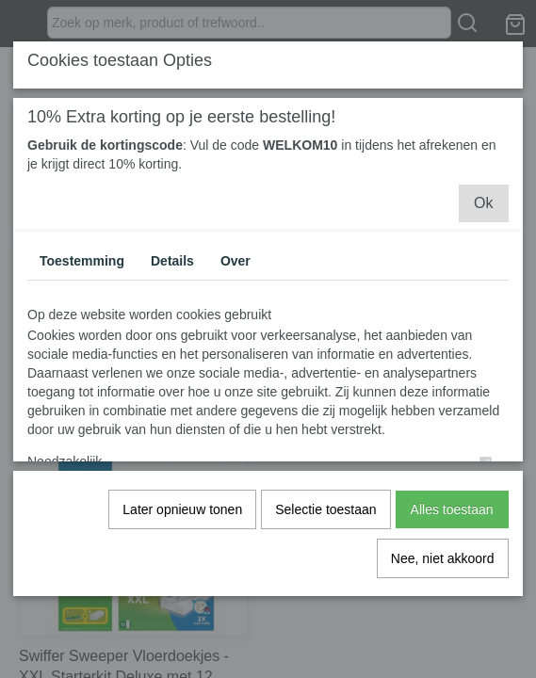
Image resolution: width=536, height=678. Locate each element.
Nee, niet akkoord (443, 557)
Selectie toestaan (325, 508)
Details (172, 259)
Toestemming (82, 259)
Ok (483, 202)
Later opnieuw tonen (182, 508)
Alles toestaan (452, 508)
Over (235, 259)
